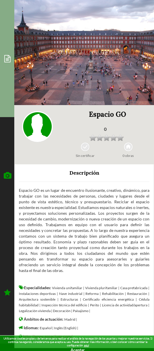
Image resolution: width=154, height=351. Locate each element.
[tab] (7, 58)
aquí (86, 345)
